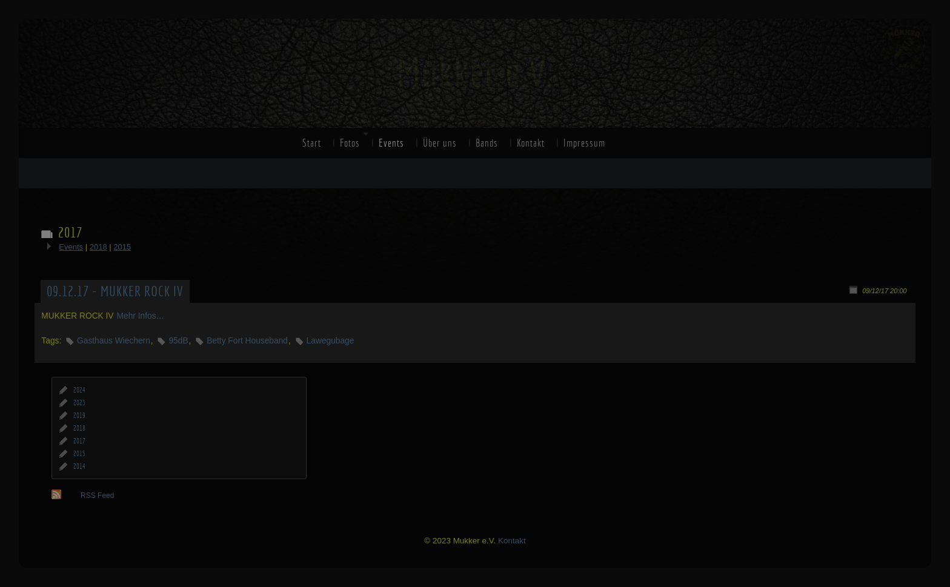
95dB (178, 340)
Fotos (350, 143)
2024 (79, 390)
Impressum (584, 143)
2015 (122, 246)
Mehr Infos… (141, 315)
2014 (79, 466)
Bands (487, 143)
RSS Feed (97, 495)
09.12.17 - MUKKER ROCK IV (115, 291)
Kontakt (531, 143)
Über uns (440, 143)
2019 (79, 415)
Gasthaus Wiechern (113, 340)
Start (311, 143)
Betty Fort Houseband (247, 340)
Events (391, 143)
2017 (79, 441)
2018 (98, 246)
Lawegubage (330, 340)
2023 (79, 403)
